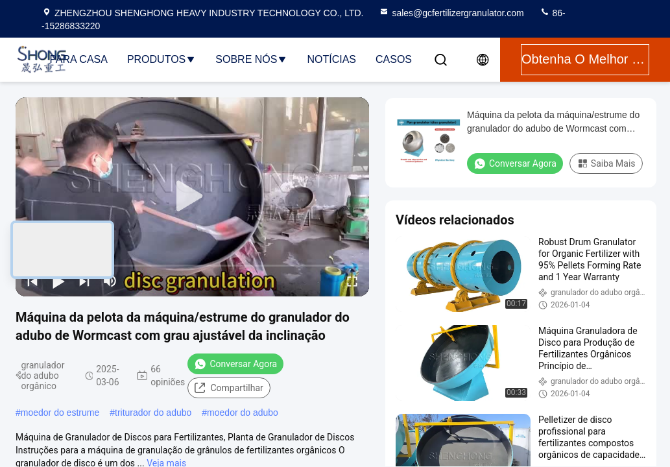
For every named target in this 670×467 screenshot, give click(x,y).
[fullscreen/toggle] (352, 281)
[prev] (32, 281)
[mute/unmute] (110, 281)
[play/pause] (58, 281)
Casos (394, 59)
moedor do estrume (60, 412)
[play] (192, 196)
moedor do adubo (242, 412)
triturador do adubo (153, 412)
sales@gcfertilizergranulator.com (451, 13)
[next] (84, 281)
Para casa (78, 59)
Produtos (161, 59)
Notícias (331, 59)
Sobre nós (251, 59)
